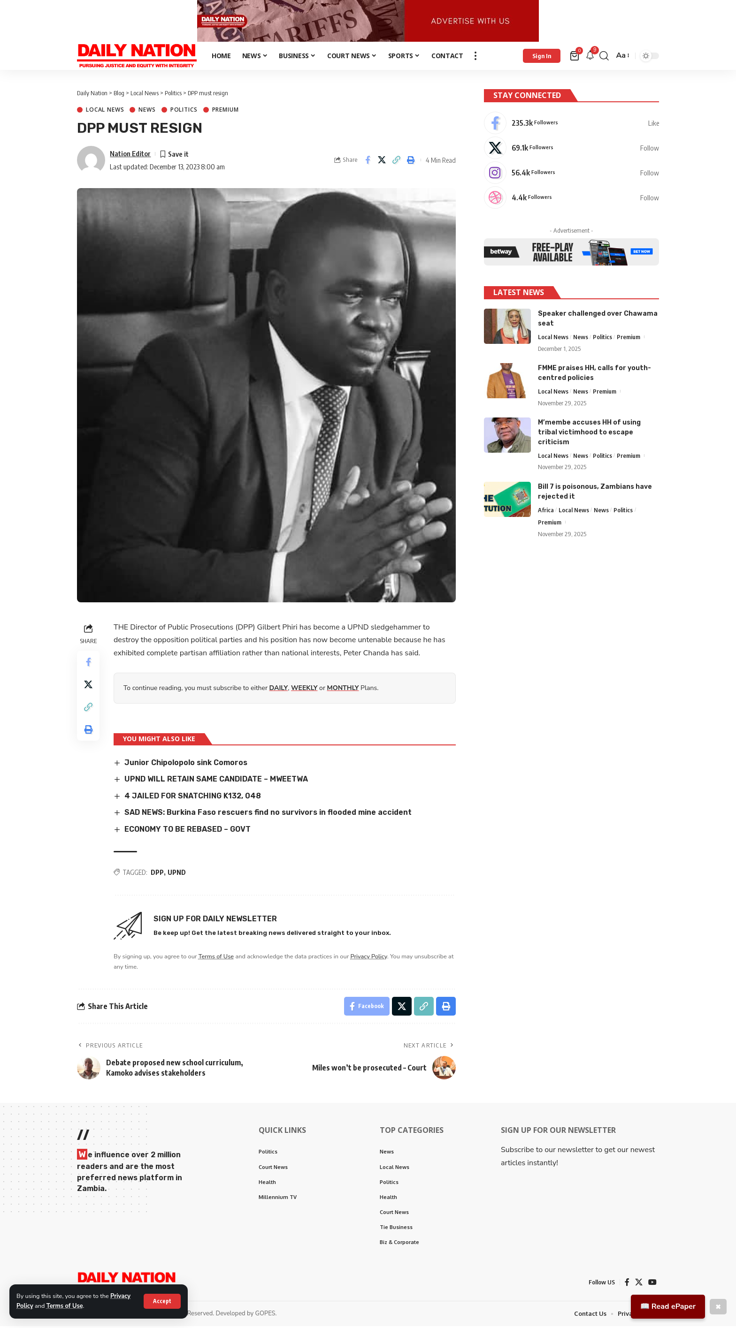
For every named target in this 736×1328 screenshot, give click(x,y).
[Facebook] (571, 124)
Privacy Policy (369, 958)
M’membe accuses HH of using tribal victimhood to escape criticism (589, 433)
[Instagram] (571, 174)
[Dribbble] (571, 199)
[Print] (411, 162)
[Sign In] (541, 58)
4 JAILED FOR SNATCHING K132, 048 (192, 797)
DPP (157, 874)
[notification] (590, 58)
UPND (177, 874)
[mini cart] (575, 58)
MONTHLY (343, 689)
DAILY (278, 689)
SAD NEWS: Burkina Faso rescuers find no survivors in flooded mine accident (268, 814)
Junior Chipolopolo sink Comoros (185, 764)
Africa (546, 511)
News (146, 112)
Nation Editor (130, 155)
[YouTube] (652, 1284)
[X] (571, 149)
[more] (475, 58)
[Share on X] (382, 162)
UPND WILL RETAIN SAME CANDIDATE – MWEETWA (216, 780)
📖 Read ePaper (668, 1306)
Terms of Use (64, 1306)
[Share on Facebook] (367, 162)
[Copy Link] (396, 162)
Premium (225, 112)
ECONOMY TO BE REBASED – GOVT (187, 831)
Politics (184, 112)
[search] (604, 58)
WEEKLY (304, 689)
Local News (105, 112)
